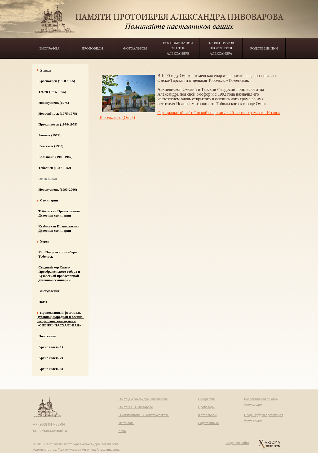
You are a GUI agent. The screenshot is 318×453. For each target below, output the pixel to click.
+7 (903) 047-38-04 (49, 424)
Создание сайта (237, 443)
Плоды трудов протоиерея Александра (220, 48)
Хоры (122, 431)
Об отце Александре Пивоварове (143, 399)
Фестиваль (126, 423)
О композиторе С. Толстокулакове (143, 415)
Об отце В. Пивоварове (135, 407)
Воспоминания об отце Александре (178, 48)
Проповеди (92, 48)
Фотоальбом (135, 48)
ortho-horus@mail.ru (50, 430)
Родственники (264, 48)
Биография (49, 48)
